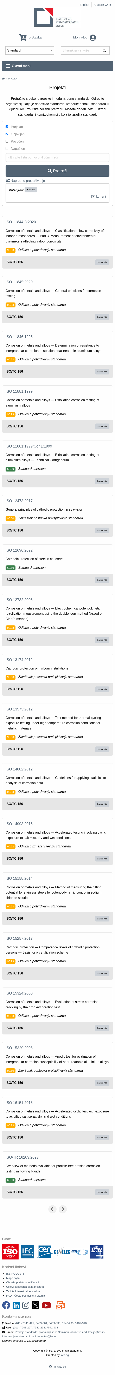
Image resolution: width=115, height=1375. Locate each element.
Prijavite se (59, 1366)
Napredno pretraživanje (25, 180)
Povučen (15, 141)
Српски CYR (102, 4)
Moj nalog (84, 37)
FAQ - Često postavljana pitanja (25, 1295)
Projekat (14, 127)
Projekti (13, 78)
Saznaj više (102, 262)
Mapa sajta (13, 1278)
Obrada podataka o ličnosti (22, 1282)
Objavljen (15, 134)
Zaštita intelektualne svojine (23, 1291)
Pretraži (57, 171)
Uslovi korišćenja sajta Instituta (25, 1286)
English (84, 4)
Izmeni (98, 196)
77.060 (31, 189)
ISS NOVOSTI (15, 1273)
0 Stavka (30, 37)
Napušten (15, 148)
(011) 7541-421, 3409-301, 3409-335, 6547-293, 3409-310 (51, 1323)
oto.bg (65, 1355)
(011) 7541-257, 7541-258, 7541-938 (35, 1327)
